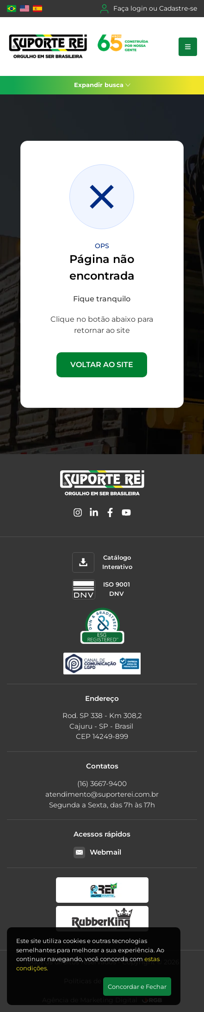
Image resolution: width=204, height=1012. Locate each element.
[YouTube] (126, 514)
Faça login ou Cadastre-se (148, 8)
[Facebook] (110, 514)
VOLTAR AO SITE (101, 364)
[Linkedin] (94, 514)
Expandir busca (102, 84)
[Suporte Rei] (80, 46)
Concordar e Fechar (137, 986)
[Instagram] (77, 514)
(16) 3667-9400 (102, 783)
